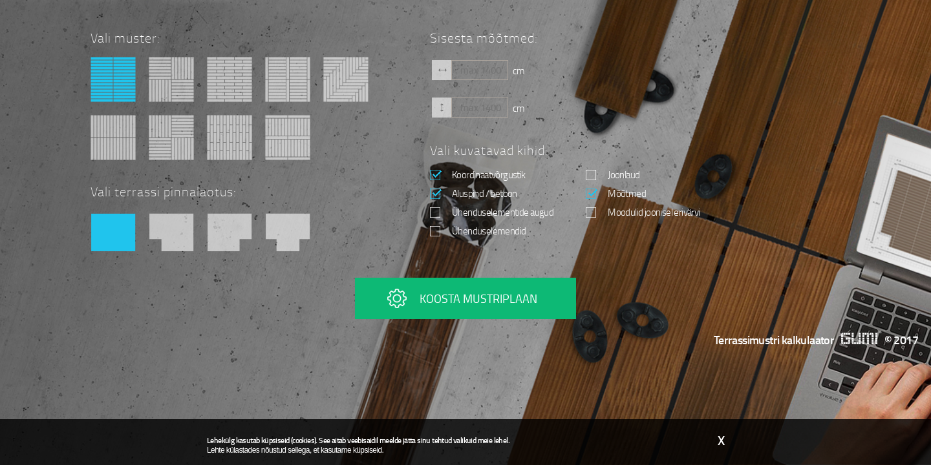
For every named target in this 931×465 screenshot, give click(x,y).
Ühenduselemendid (478, 230)
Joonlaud (612, 174)
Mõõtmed (616, 193)
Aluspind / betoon (473, 193)
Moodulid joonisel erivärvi (643, 211)
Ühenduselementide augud (491, 211)
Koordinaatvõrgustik (478, 174)
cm (518, 69)
